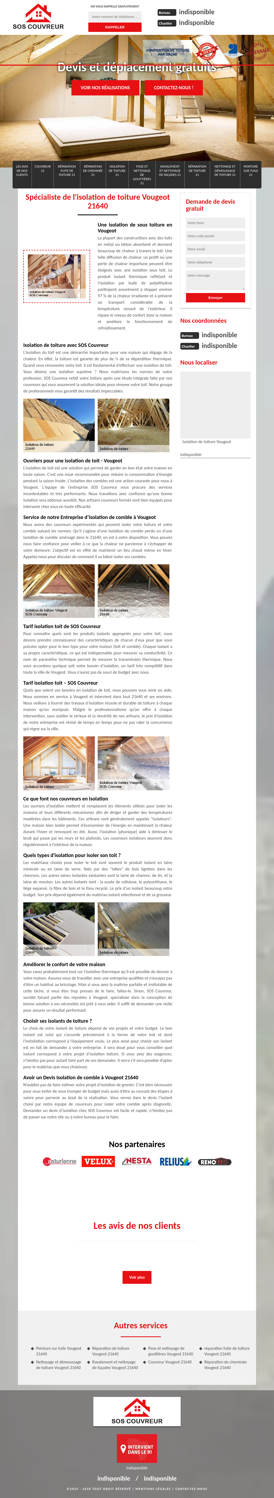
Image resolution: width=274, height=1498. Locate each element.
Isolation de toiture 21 (117, 170)
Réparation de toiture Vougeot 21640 (111, 1351)
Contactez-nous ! (173, 88)
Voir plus (137, 1277)
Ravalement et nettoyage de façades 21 (170, 170)
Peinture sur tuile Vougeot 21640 (59, 1351)
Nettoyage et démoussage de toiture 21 (224, 170)
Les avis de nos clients (22, 170)
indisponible (197, 12)
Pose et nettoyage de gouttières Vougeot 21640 (170, 1351)
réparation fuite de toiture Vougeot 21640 (227, 1351)
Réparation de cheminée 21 (93, 170)
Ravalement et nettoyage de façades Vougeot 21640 (115, 1364)
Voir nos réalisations (105, 88)
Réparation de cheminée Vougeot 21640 (225, 1364)
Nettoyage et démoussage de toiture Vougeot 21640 (58, 1364)
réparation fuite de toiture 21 (67, 170)
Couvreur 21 (43, 168)
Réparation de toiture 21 (197, 170)
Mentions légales (153, 1489)
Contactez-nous (191, 1489)
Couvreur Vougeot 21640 (170, 1361)
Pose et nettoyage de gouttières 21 (142, 174)
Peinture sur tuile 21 (250, 170)
